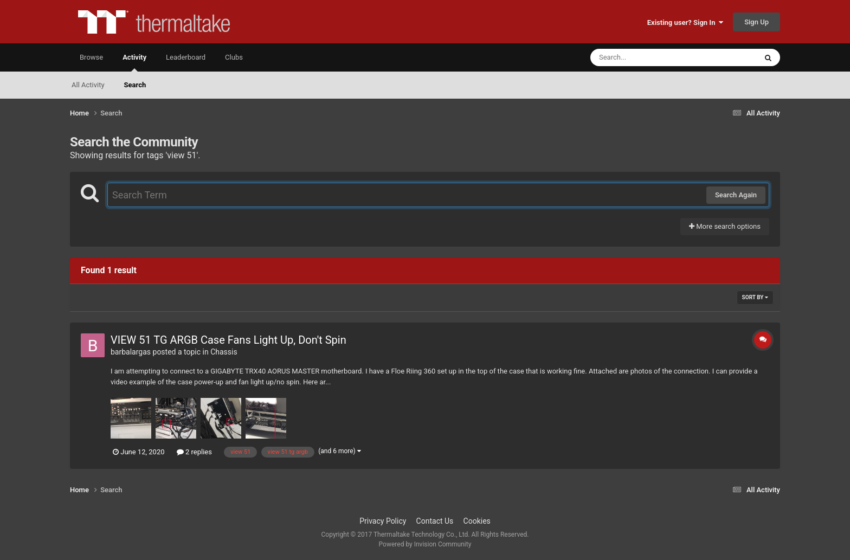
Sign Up (756, 22)
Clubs (234, 57)
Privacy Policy (382, 521)
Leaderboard (185, 57)
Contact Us (435, 521)
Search (135, 85)
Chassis (223, 351)
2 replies (194, 452)
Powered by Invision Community (425, 544)
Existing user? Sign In (685, 22)
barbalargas (131, 351)
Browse (91, 57)
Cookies (477, 521)
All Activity (88, 85)
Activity (134, 62)
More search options (725, 226)
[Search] (646, 57)
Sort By (755, 297)
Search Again (736, 195)
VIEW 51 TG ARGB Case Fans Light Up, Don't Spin (228, 339)
